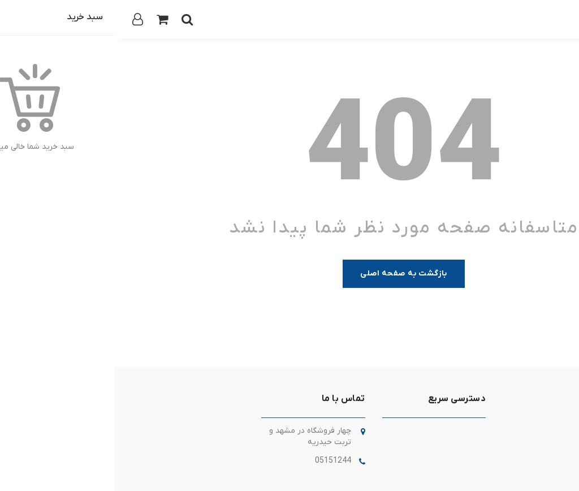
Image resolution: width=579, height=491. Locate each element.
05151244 (219, 460)
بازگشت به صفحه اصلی (289, 273)
